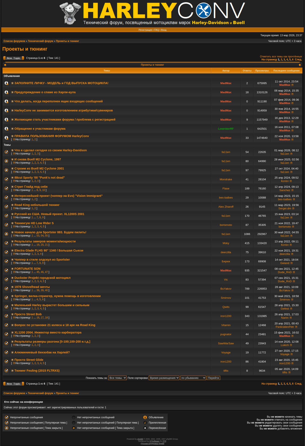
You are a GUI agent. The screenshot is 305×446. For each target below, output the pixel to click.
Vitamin (226, 325)
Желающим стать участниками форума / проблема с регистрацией (64, 119)
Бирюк (226, 261)
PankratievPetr (285, 326)
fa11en (226, 152)
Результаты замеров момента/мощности (45, 241)
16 (37, 317)
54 (42, 235)
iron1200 (225, 316)
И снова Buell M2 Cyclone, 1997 (37, 159)
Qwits (225, 306)
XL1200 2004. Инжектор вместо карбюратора (47, 332)
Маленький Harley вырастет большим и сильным (51, 305)
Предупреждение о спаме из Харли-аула (45, 92)
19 (37, 244)
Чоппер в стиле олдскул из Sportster (42, 259)
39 (42, 290)
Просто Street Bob (28, 314)
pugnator (226, 334)
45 (37, 272)
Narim (284, 317)
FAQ (156, 30)
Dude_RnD (285, 272)
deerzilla (226, 252)
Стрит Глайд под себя (30, 186)
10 (43, 190)
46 (42, 272)
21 (46, 244)
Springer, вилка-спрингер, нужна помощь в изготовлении (57, 296)
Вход (163, 30)
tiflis (225, 370)
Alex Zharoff (225, 206)
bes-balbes (226, 197)
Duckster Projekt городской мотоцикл (42, 277)
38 (37, 290)
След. (298, 59)
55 (46, 235)
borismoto (226, 224)
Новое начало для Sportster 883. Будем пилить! (50, 232)
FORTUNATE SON (27, 268)
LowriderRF (226, 128)
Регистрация (145, 30)
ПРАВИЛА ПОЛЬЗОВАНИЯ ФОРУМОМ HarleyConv (51, 136)
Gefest (285, 308)
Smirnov (226, 297)
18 (46, 317)
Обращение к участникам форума (39, 128)
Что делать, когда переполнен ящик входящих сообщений (58, 101)
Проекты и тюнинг (67, 41)
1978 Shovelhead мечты (32, 287)
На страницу (269, 59)
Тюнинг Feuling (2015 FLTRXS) (37, 370)
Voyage (226, 352)
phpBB (140, 439)
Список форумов (14, 41)
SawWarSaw (226, 343)
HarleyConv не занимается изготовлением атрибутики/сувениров (63, 110)
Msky (226, 243)
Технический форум (40, 41)
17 (42, 317)
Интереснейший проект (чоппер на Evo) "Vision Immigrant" (58, 195)
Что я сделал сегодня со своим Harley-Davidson (50, 150)
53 (37, 235)
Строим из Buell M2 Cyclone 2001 (39, 168)
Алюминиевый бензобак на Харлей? (42, 352)
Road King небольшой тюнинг (37, 205)
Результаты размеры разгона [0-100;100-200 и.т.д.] (52, 341)
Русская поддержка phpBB (152, 443)
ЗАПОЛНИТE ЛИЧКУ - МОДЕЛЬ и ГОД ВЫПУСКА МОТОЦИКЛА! (61, 83)
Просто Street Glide (28, 359)
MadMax (226, 83)
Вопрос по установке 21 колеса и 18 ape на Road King (54, 325)
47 (46, 272)
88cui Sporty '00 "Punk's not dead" (39, 177)
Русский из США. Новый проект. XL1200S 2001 (49, 214)
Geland (284, 263)
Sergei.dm (285, 208)
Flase (226, 188)
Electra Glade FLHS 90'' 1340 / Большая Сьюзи (48, 250)
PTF (164, 441)
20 (42, 244)
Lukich (285, 345)
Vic (226, 279)
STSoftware (154, 441)
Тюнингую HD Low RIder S (34, 223)
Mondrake (226, 179)
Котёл (285, 181)
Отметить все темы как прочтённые (281, 56)
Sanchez (284, 190)
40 (46, 290)
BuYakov (226, 288)
